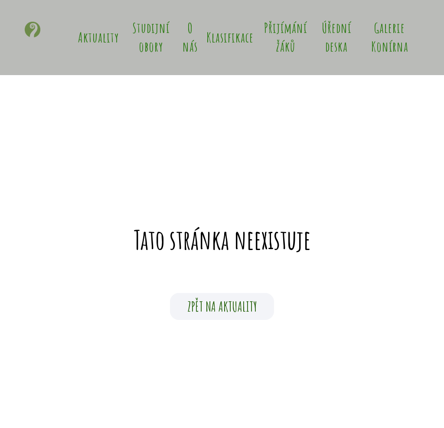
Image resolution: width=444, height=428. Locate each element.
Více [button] (374, 37)
